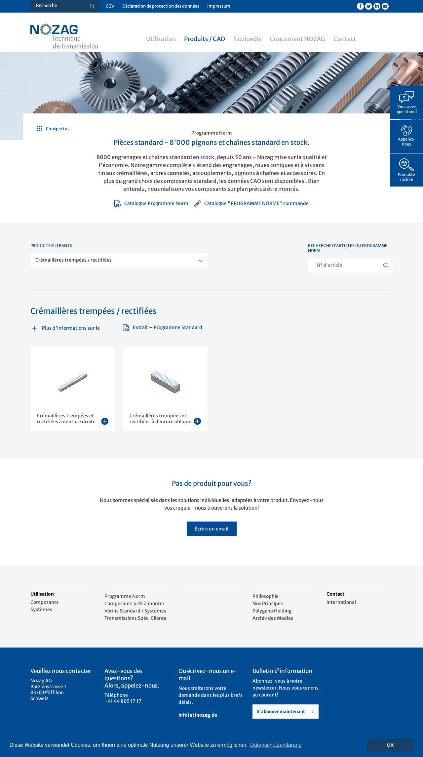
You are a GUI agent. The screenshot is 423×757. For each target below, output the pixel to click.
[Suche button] (92, 6)
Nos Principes (267, 604)
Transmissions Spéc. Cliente (135, 618)
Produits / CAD (204, 39)
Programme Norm (124, 596)
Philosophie (265, 596)
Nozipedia (247, 39)
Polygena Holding (271, 611)
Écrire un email (211, 529)
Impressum (218, 6)
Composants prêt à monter (134, 604)
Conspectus (57, 129)
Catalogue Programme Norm (151, 203)
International (341, 602)
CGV (110, 6)
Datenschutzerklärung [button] (276, 745)
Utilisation (161, 39)
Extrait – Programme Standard (162, 327)
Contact (344, 39)
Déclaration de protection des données (160, 6)
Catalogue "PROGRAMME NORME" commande (251, 203)
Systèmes (41, 609)
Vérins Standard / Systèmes (135, 611)
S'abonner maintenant (281, 711)
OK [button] (390, 745)
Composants (44, 602)
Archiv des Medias (272, 618)
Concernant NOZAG (297, 39)
